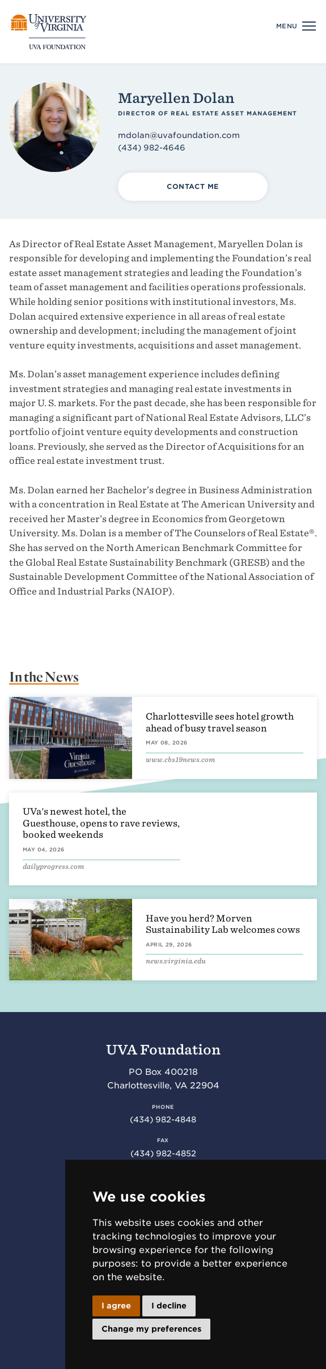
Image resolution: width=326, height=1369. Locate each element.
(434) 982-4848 (163, 1119)
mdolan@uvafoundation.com (179, 135)
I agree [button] (116, 1305)
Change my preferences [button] (151, 1328)
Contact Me (193, 186)
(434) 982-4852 (163, 1153)
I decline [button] (169, 1305)
